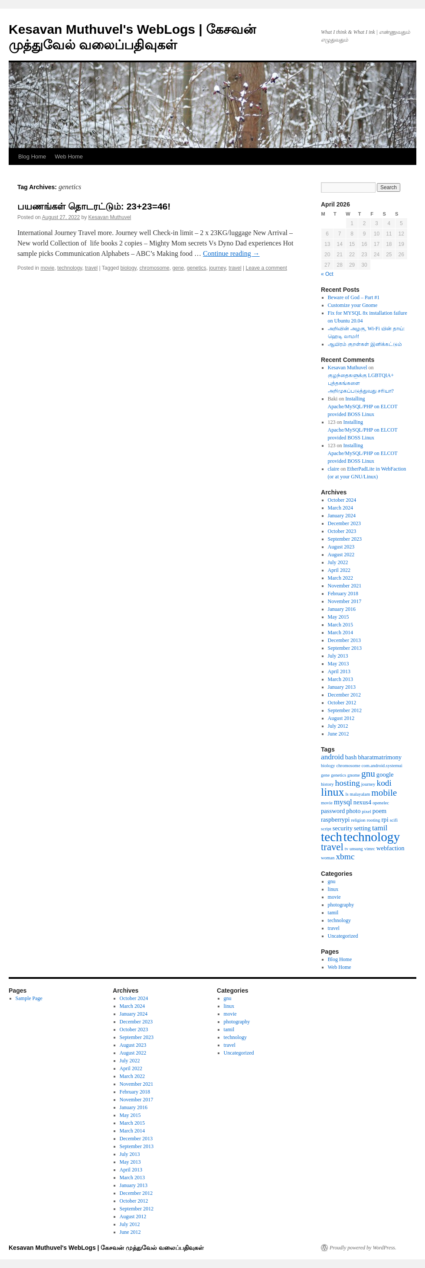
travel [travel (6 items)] (332, 847)
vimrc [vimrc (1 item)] (369, 848)
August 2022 (341, 555)
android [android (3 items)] (332, 757)
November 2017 (345, 601)
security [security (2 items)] (343, 828)
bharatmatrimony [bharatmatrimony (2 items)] (380, 757)
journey (217, 268)
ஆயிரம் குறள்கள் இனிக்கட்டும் (365, 344)
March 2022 (340, 578)
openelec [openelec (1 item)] (381, 802)
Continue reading (231, 253)
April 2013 (339, 671)
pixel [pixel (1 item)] (366, 811)
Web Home (69, 156)
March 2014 (340, 632)
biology (129, 268)
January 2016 (342, 609)
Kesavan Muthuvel (109, 217)
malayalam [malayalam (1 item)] (360, 794)
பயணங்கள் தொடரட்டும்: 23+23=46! (93, 206)
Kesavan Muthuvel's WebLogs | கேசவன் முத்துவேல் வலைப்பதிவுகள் (106, 1247)
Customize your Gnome (353, 305)
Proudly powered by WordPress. (363, 1248)
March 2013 (340, 679)
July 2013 (338, 656)
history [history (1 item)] (327, 784)
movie (47, 268)
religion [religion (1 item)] (358, 820)
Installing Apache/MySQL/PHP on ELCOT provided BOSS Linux (363, 406)
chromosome (154, 268)
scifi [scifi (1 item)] (394, 820)
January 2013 (342, 687)
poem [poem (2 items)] (379, 810)
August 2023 (341, 547)
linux (333, 889)
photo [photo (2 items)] (353, 810)
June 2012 (338, 734)
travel (91, 268)
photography (341, 905)
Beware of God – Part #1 (354, 297)
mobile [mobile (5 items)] (384, 792)
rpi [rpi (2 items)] (384, 819)
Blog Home (32, 156)
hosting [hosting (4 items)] (347, 782)
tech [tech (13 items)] (331, 837)
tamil (333, 913)
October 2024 (342, 500)
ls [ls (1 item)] (346, 794)
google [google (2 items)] (385, 774)
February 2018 (343, 593)
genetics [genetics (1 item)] (338, 775)
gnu (332, 881)
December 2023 (344, 523)
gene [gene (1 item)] (325, 775)
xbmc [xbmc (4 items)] (345, 856)
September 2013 (345, 648)
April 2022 (339, 570)
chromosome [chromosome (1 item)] (348, 765)
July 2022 (338, 562)
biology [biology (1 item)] (328, 765)
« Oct (327, 274)
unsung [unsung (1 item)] (356, 848)
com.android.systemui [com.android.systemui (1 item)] (382, 765)
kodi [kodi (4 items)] (384, 782)
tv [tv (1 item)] (346, 848)
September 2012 (345, 710)
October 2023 (342, 531)
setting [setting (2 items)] (362, 828)
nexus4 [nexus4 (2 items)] (362, 802)
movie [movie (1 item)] (327, 802)
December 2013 (344, 640)
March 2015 (340, 625)
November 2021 (345, 586)
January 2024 (342, 516)
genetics (196, 268)
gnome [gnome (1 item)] (353, 775)
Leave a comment (266, 268)
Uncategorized (343, 936)
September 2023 (345, 539)
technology (69, 268)
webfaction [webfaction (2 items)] (390, 848)
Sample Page (29, 998)
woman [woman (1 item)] (327, 857)
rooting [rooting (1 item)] (373, 820)
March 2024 (340, 508)
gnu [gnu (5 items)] (368, 773)
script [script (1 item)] (326, 828)
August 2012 (341, 718)
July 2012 (338, 726)
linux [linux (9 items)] (332, 792)
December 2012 (344, 695)
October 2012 (342, 703)
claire (334, 469)
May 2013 (338, 664)
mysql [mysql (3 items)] (343, 802)
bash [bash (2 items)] (351, 757)
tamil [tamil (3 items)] (379, 828)
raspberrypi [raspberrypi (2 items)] (335, 819)
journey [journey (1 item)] (368, 784)
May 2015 (338, 617)
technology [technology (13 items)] (371, 837)
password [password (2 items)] (333, 810)
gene (178, 268)
